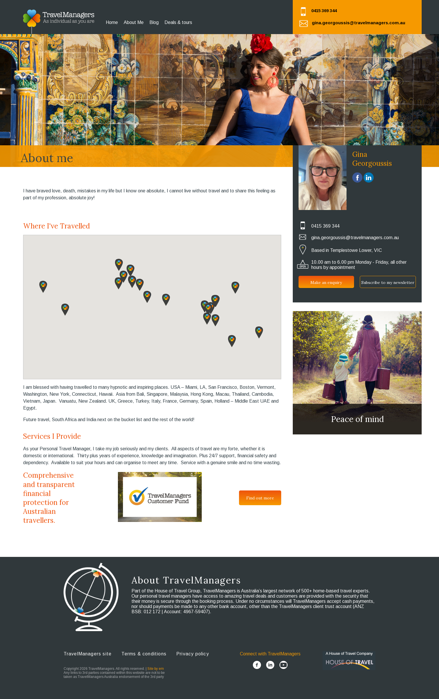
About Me (134, 22)
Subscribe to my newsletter (387, 282)
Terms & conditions (143, 653)
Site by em (155, 669)
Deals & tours (178, 22)
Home (112, 22)
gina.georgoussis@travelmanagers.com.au (358, 22)
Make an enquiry (326, 282)
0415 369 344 (324, 10)
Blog (154, 22)
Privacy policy (192, 653)
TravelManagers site (88, 653)
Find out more (260, 498)
